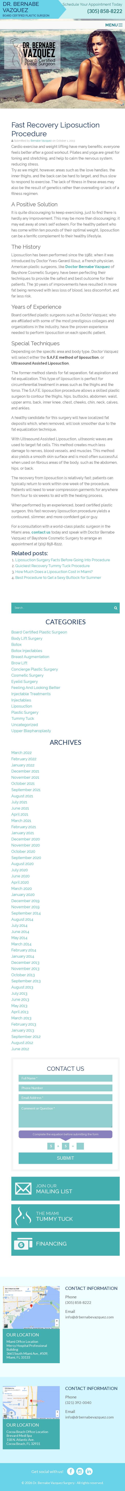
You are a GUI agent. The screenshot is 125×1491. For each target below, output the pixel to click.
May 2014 (19, 937)
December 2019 (25, 900)
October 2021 (23, 783)
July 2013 (19, 993)
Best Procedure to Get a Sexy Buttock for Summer (58, 577)
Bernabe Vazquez (41, 140)
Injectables (21, 700)
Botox (16, 644)
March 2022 (21, 752)
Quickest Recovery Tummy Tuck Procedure (52, 566)
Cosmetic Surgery (27, 675)
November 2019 (25, 907)
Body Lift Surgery (26, 638)
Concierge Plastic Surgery (34, 669)
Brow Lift (19, 663)
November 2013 (25, 968)
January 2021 (22, 833)
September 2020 (26, 857)
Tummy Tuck (22, 718)
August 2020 (22, 863)
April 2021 (19, 814)
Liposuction (21, 706)
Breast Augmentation (30, 656)
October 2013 (23, 975)
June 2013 (20, 999)
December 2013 (25, 962)
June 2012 (20, 1049)
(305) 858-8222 (104, 11)
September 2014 (26, 913)
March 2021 (21, 820)
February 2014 (23, 950)
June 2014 (20, 931)
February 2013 (23, 1024)
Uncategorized (24, 724)
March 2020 (21, 888)
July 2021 (19, 802)
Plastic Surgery (24, 712)
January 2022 (22, 765)
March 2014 (21, 944)
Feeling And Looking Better (35, 687)
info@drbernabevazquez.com (89, 1317)
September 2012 (26, 1036)
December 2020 (25, 839)
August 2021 (22, 796)
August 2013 (22, 987)
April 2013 (19, 1011)
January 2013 (22, 1030)
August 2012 (22, 1042)
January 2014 (22, 956)
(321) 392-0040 (78, 1402)
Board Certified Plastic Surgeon (39, 632)
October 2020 (23, 851)
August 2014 (22, 919)
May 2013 (19, 1005)
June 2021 (20, 808)
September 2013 (26, 981)
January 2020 (23, 894)
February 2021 (23, 826)
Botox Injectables (26, 650)
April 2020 (20, 882)
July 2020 (19, 870)
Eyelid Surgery (24, 681)
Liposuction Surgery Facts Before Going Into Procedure (62, 560)
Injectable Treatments (31, 694)
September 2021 (26, 789)
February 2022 (23, 759)
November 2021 (25, 777)
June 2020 (20, 876)
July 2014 (19, 925)
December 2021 (25, 771)
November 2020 (25, 845)
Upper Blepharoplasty (31, 730)
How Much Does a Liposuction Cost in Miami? (54, 572)
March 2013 (21, 1018)
